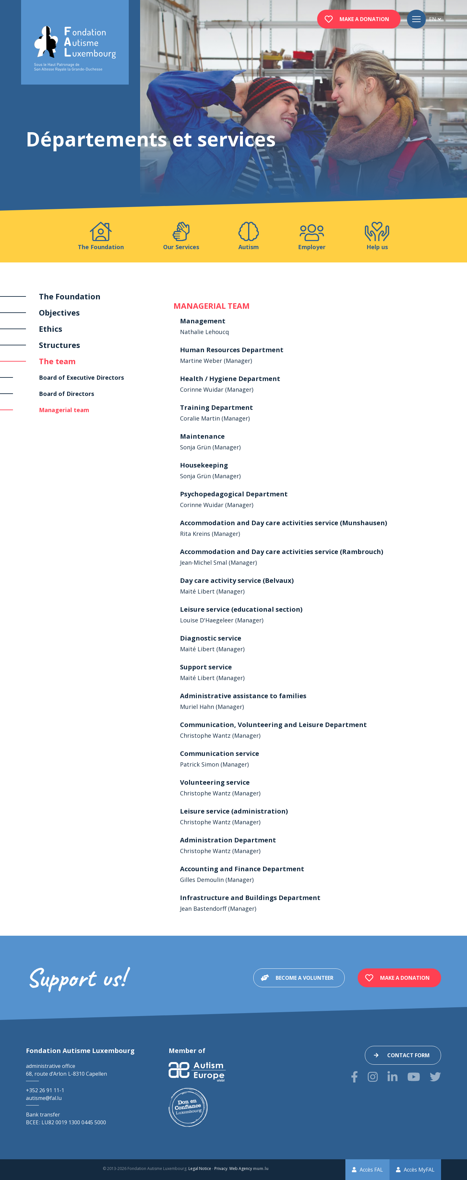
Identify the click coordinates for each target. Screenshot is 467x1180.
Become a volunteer (304, 977)
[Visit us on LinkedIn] (393, 1076)
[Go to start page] (75, 49)
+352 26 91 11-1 (45, 1090)
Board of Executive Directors (81, 377)
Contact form (408, 1055)
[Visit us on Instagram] (373, 1076)
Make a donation (364, 19)
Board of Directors (66, 394)
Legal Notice (199, 1168)
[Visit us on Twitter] (435, 1076)
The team (57, 361)
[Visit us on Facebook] (354, 1076)
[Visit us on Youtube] (413, 1076)
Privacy (220, 1168)
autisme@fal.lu (44, 1098)
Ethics (50, 328)
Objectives (59, 312)
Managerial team (64, 410)
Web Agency (240, 1168)
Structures (59, 345)
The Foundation (70, 296)
